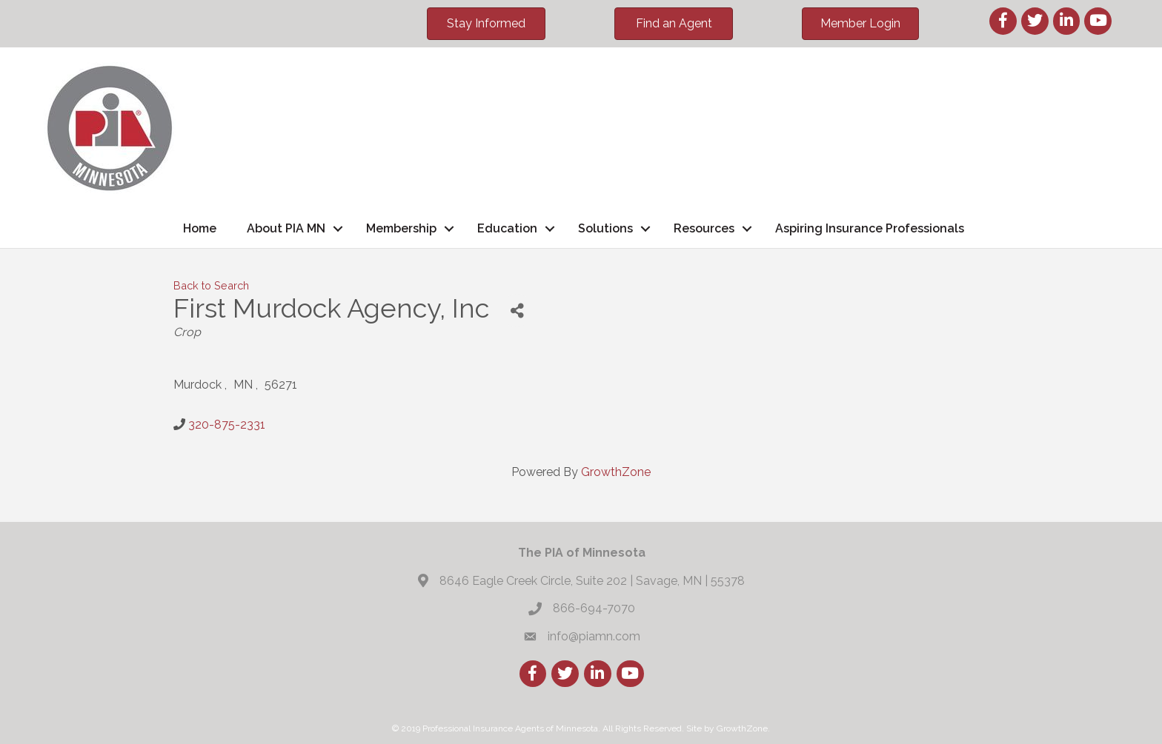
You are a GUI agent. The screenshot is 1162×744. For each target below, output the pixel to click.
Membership (401, 228)
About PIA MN (286, 228)
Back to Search (211, 285)
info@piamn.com (594, 636)
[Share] (517, 310)
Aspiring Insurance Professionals (869, 228)
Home (199, 228)
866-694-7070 (594, 608)
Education (507, 228)
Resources (704, 228)
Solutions (605, 228)
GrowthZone (616, 472)
